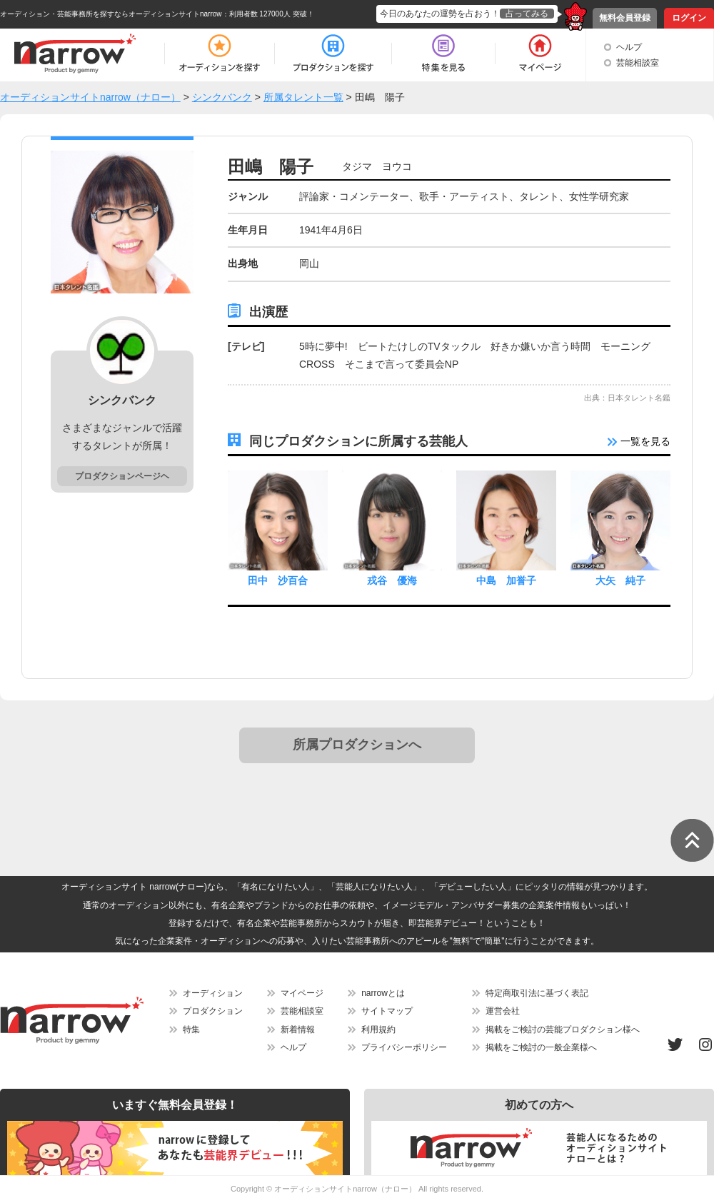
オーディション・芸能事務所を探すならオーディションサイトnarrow (111, 14)
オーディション (213, 993)
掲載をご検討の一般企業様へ (541, 1047)
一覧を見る (639, 441)
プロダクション (213, 1011)
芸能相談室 (637, 63)
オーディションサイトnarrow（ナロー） (345, 1188)
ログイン (689, 18)
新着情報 (298, 1030)
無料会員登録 (624, 18)
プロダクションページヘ (122, 476)
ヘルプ (629, 47)
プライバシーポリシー (404, 1047)
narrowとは (383, 993)
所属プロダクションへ (357, 745)
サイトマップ (387, 1011)
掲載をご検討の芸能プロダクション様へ (563, 1030)
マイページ (302, 993)
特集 (191, 1030)
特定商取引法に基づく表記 (537, 993)
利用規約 (378, 1030)
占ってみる (527, 14)
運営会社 (503, 1011)
